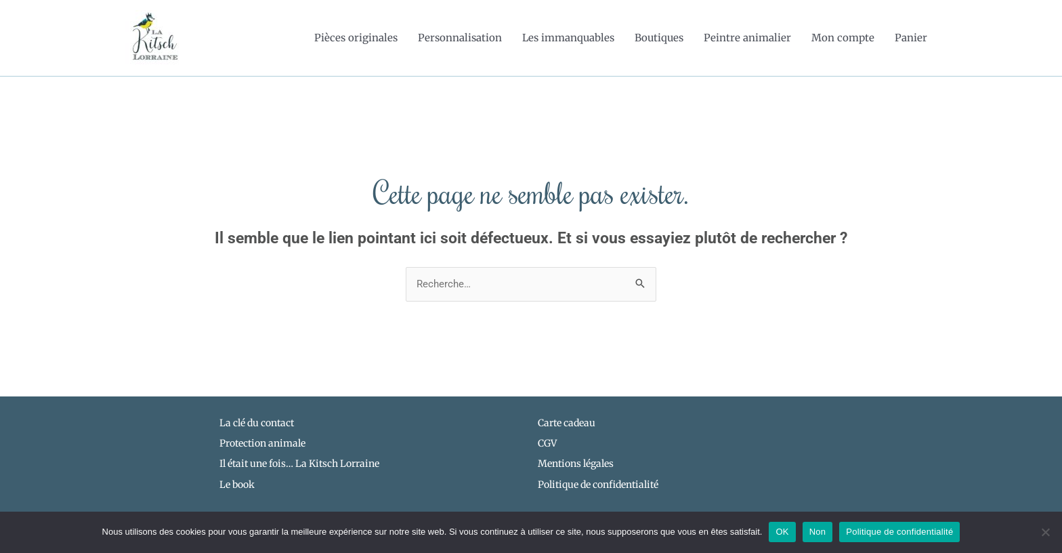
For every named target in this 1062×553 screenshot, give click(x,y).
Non (817, 532)
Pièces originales (356, 37)
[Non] (1045, 532)
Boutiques (659, 37)
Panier (911, 37)
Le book (237, 484)
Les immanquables (568, 37)
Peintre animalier (747, 37)
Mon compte (842, 37)
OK (782, 532)
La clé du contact (256, 423)
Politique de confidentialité (899, 532)
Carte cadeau (566, 423)
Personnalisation (460, 37)
